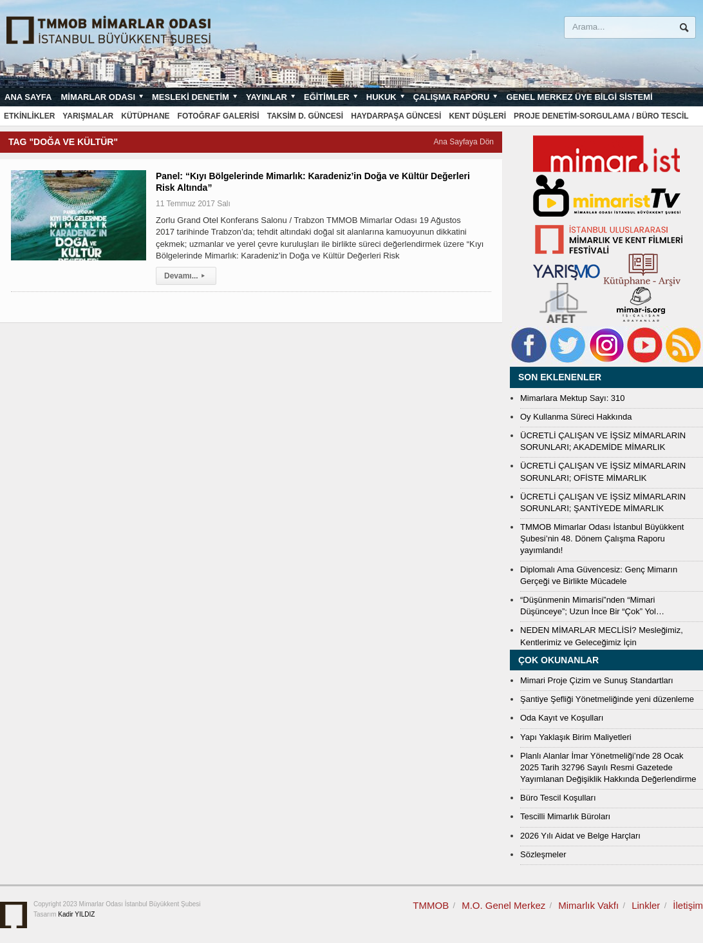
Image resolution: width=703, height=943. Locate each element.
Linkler (646, 905)
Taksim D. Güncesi (305, 116)
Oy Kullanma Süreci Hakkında (576, 417)
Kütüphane (145, 116)
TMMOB (431, 905)
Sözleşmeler (543, 854)
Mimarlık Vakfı (588, 905)
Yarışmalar (87, 116)
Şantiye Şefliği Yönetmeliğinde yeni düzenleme (607, 699)
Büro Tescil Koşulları (558, 797)
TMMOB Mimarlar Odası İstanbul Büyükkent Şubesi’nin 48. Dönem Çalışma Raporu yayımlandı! (602, 538)
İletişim (688, 905)
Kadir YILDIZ (76, 914)
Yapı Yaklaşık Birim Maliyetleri (576, 737)
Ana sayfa (28, 97)
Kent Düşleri (477, 116)
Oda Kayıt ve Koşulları (561, 718)
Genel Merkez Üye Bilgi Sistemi (579, 97)
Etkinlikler (29, 116)
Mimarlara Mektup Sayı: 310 (572, 398)
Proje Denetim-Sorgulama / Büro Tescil (601, 116)
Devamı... (186, 276)
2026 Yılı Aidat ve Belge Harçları (580, 836)
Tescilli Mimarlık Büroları (565, 816)
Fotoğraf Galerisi (218, 116)
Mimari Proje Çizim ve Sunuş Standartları (596, 680)
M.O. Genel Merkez (503, 905)
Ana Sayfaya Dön (464, 141)
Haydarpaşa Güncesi (396, 116)
